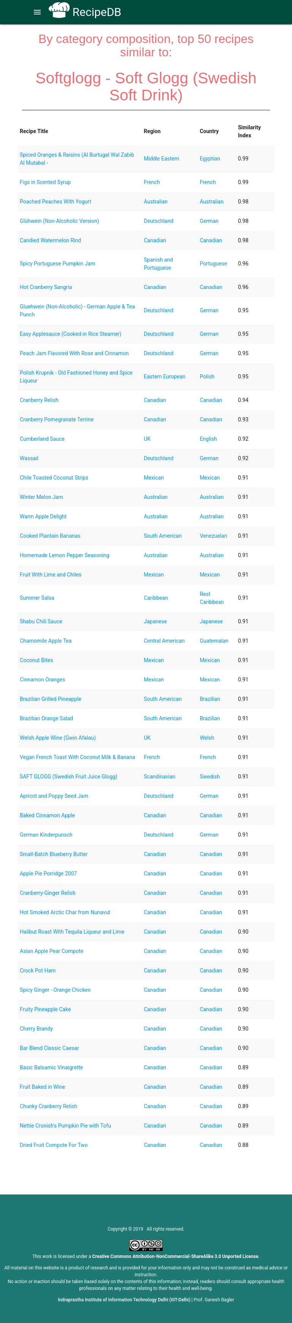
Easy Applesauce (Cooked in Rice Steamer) (70, 334)
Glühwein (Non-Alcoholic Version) (59, 221)
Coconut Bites (36, 660)
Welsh (207, 738)
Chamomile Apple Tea (45, 641)
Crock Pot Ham (38, 970)
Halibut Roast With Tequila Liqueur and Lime (72, 932)
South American (162, 536)
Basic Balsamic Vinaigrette (51, 1067)
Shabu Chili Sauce (41, 621)
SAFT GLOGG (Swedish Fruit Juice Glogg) (68, 776)
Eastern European (165, 376)
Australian (156, 202)
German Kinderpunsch (46, 835)
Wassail (29, 458)
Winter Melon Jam (41, 497)
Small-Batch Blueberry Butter (53, 854)
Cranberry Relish (39, 400)
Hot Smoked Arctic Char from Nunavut (65, 912)
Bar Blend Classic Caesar (49, 1048)
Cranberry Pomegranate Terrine (57, 419)
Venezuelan (213, 536)
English (208, 439)
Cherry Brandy (36, 1029)
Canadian (155, 240)
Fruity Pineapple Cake (45, 1009)
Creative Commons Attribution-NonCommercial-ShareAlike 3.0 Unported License (175, 1256)
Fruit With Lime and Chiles (50, 575)
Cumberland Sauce (42, 439)
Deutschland (158, 221)
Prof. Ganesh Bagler (214, 1299)
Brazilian (210, 699)
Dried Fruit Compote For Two (53, 1145)
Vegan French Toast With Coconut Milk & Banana (77, 757)
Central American (164, 641)
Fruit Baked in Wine (42, 1087)
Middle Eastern (161, 159)
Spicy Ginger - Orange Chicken (55, 990)
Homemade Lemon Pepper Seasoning (65, 555)
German (209, 221)
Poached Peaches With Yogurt (55, 202)
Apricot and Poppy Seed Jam (54, 796)
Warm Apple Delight (43, 516)
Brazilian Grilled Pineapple (50, 699)
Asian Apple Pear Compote (51, 951)
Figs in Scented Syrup (45, 182)
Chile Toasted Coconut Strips (54, 478)
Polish (207, 376)
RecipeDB (85, 12)
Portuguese (213, 263)
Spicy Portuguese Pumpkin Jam (57, 263)
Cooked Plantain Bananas (50, 536)
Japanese (155, 621)
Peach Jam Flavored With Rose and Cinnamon (74, 353)
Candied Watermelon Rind (50, 240)
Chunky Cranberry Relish (48, 1106)
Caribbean (156, 598)
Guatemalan (214, 641)
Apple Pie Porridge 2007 (48, 873)
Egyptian (210, 159)
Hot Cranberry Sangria (46, 287)
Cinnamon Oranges (42, 680)
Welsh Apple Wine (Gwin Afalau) (58, 738)
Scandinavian (159, 776)
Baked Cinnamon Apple (47, 815)
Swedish (210, 776)
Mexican (154, 478)
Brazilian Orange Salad (46, 718)
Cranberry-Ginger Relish (47, 893)
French (152, 182)
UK (147, 439)
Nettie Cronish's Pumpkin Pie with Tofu (65, 1126)
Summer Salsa (37, 598)
